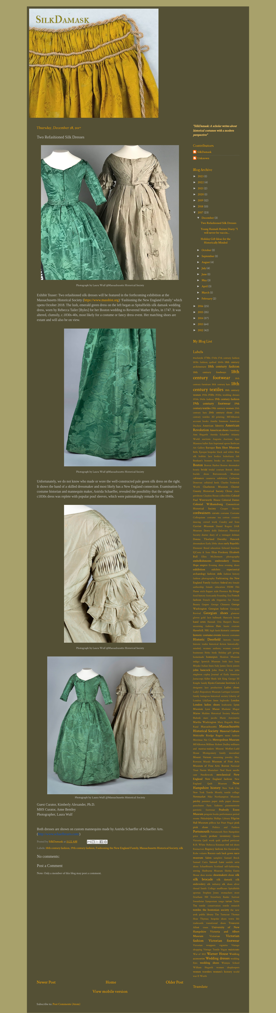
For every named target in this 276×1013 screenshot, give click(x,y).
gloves (196, 617)
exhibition (199, 569)
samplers (217, 857)
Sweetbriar (198, 901)
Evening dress (216, 565)
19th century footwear (212, 403)
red (227, 845)
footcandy (211, 595)
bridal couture (216, 469)
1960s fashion (207, 399)
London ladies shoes (206, 705)
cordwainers (201, 512)
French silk (209, 600)
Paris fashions (214, 805)
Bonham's (198, 460)
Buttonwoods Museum (226, 474)
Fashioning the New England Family (117, 848)
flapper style (212, 591)
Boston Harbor (212, 465)
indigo (196, 661)
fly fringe (234, 591)
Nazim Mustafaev (209, 770)
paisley (196, 801)
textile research (231, 905)
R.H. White (199, 844)
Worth (203, 976)
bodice (217, 456)
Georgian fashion (219, 609)
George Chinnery (220, 604)
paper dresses (232, 801)
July (204, 268)
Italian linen (207, 665)
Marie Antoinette (229, 718)
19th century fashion (82, 848)
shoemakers (220, 875)
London (235, 700)
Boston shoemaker (229, 465)
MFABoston (199, 744)
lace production (213, 687)
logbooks (224, 700)
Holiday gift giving (228, 652)
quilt (218, 840)
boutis (196, 469)
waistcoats (233, 949)
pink (236, 823)
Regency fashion (214, 849)
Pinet (223, 822)
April (205, 286)
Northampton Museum (227, 796)
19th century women (222, 408)
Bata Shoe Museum (227, 447)
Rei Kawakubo (231, 849)
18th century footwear (216, 374)
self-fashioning (231, 866)
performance (226, 814)
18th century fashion (57, 848)
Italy (217, 665)
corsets (216, 513)
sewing (196, 870)
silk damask (224, 879)
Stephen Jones (211, 892)
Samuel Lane (216, 862)
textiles (197, 910)
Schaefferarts (206, 866)
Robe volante (200, 853)
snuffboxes (222, 888)
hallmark (217, 617)
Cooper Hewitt (229, 508)
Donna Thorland (203, 539)
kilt (219, 678)
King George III (230, 678)
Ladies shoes (232, 687)
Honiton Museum (229, 657)
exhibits (216, 569)
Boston (198, 465)
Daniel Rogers (224, 526)
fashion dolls (214, 574)
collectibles (225, 495)
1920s (211, 395)
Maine (196, 713)
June (204, 274)
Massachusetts (209, 727)
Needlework (207, 774)
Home (111, 982)
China (228, 491)
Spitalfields (233, 888)
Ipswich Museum (210, 661)
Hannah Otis (214, 622)
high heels (215, 630)
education (215, 548)
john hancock (201, 670)
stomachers (226, 892)
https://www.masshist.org (101, 300)
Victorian (214, 936)
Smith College (208, 888)
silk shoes (227, 884)
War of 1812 (199, 954)
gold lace (206, 617)
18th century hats (221, 384)
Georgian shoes (216, 613)
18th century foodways (209, 372)
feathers (215, 582)
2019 (201, 200)
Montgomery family (214, 753)
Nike (210, 796)
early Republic (231, 543)
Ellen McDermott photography (220, 556)
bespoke (212, 452)
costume (225, 513)
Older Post (174, 982)
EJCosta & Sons (201, 552)
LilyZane (207, 700)
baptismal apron (222, 443)
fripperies (221, 600)
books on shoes (223, 460)
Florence (223, 591)
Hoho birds (211, 652)
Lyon (207, 709)
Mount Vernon (202, 757)
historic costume (230, 630)
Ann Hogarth (200, 434)
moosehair (234, 753)
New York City (230, 788)
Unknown (203, 158)
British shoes (232, 469)
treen (205, 927)
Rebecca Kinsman (215, 844)
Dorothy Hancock (228, 539)
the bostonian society (216, 910)
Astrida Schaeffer (219, 434)
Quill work (208, 840)
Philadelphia (207, 818)
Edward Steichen (231, 548)
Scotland (218, 866)
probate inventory (220, 836)
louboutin (227, 704)
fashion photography (204, 578)
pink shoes (200, 827)
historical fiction (217, 644)
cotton (226, 517)
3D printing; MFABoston (226, 417)
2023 (201, 176)
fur (229, 600)
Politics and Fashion (226, 827)
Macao (216, 709)
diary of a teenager (220, 535)
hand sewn (199, 622)
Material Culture (229, 731)
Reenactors (198, 849)
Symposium (211, 901)
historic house (231, 639)
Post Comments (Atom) (66, 1004)
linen (215, 700)
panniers (206, 801)
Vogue (224, 949)
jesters (236, 665)
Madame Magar (230, 709)
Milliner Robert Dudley (218, 744)
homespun (212, 657)
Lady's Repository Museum (207, 691)
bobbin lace (205, 456)
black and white (225, 452)
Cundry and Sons (229, 522)
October (207, 250)
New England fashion (218, 779)
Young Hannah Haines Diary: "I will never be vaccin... (219, 231)
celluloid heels (211, 482)
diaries (205, 535)
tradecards (198, 923)
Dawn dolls (210, 530)
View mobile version (110, 991)
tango (221, 901)
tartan (229, 901)
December (208, 218)
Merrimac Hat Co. (202, 740)
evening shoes (232, 565)
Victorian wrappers (204, 945)
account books (201, 421)
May (204, 280)
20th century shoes (220, 412)
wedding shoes (209, 963)
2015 (201, 312)
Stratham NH (200, 897)
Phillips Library (222, 818)
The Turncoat (222, 914)
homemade (198, 657)
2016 (201, 306)
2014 (201, 318)
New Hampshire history (216, 785)
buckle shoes (201, 474)
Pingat (230, 822)
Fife (237, 587)
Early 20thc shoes (214, 543)
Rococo (211, 853)
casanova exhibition (216, 478)
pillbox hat (214, 822)
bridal (204, 470)
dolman (235, 535)
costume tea (214, 517)
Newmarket (199, 797)
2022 (201, 182)
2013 (201, 324)
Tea (195, 906)
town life (234, 918)
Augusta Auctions (223, 439)
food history (199, 595)
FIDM (230, 587)
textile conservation (209, 905)
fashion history (231, 574)
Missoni (220, 748)
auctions (206, 439)
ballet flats (207, 443)
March (206, 292)
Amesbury (234, 430)
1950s (196, 399)
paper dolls (218, 801)
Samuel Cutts (200, 862)
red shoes (234, 844)
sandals (229, 862)
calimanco (198, 478)
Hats (218, 626)
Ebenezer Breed (201, 548)
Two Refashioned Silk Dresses (218, 223)
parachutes (198, 805)
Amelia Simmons (219, 421)
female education (215, 587)
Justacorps (198, 678)
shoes (231, 875)
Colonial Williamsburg (208, 504)
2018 (201, 206)
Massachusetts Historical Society (159, 848)
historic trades (200, 644)
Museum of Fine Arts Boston (211, 766)
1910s (204, 395)
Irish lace (227, 661)
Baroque (210, 448)
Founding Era (224, 595)
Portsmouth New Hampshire (224, 831)
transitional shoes (216, 923)
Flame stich (199, 591)
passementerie (232, 805)
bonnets (208, 460)
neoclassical (223, 775)
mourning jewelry (223, 757)
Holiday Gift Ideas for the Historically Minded (216, 241)
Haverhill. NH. (201, 630)
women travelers (202, 972)
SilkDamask (62, 19)
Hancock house (231, 617)
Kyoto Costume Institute (221, 683)
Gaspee (205, 604)
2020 (201, 194)
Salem (208, 858)
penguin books (211, 814)
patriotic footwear (204, 809)
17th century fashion (228, 358)
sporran (197, 892)
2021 (201, 188)
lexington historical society (214, 696)
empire (203, 565)
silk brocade (203, 879)
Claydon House (211, 495)
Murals (206, 761)
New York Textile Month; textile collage (216, 792)
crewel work (210, 522)
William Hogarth (203, 967)
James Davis (226, 665)
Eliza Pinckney (220, 552)
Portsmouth (201, 831)
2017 (201, 212)
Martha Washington (204, 722)
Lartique (225, 691)
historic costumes (231, 635)
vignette (223, 945)
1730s (207, 358)
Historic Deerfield (206, 639)
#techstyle (198, 358)
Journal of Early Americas (225, 674)
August (206, 262)
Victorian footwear (224, 940)
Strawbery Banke (219, 897)
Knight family (200, 683)
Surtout (235, 897)
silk (181, 848)
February (207, 298)
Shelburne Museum (212, 870)
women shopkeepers (227, 967)
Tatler (236, 901)
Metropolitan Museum (226, 740)
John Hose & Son (222, 670)
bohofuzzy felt (231, 456)
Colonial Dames (230, 500)
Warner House (217, 953)
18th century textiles (216, 386)
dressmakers (199, 543)
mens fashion (232, 735)
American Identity (213, 426)
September (208, 256)
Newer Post (46, 982)
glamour (235, 613)
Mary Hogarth (225, 722)
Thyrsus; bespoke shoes (213, 918)
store (236, 892)
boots (236, 460)
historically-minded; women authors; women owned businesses (216, 648)
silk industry (213, 884)
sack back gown (224, 853)
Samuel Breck (232, 857)
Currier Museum (203, 526)
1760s (214, 358)
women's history (222, 972)
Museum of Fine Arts (225, 761)
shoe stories (206, 875)
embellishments (202, 561)
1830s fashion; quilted (204, 362)
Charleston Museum (215, 487)
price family (200, 836)
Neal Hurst (226, 770)
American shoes (219, 430)
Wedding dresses (217, 958)
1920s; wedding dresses (227, 395)
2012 (201, 330)
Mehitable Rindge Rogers (208, 735)
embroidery (222, 561)
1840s (220, 362)
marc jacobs (210, 718)
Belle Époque (200, 452)
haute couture (232, 626)
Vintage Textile (211, 949)
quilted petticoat (230, 840)
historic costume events (207, 635)
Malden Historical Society (216, 713)
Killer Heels (210, 678)
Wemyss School (230, 963)
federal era (226, 583)
